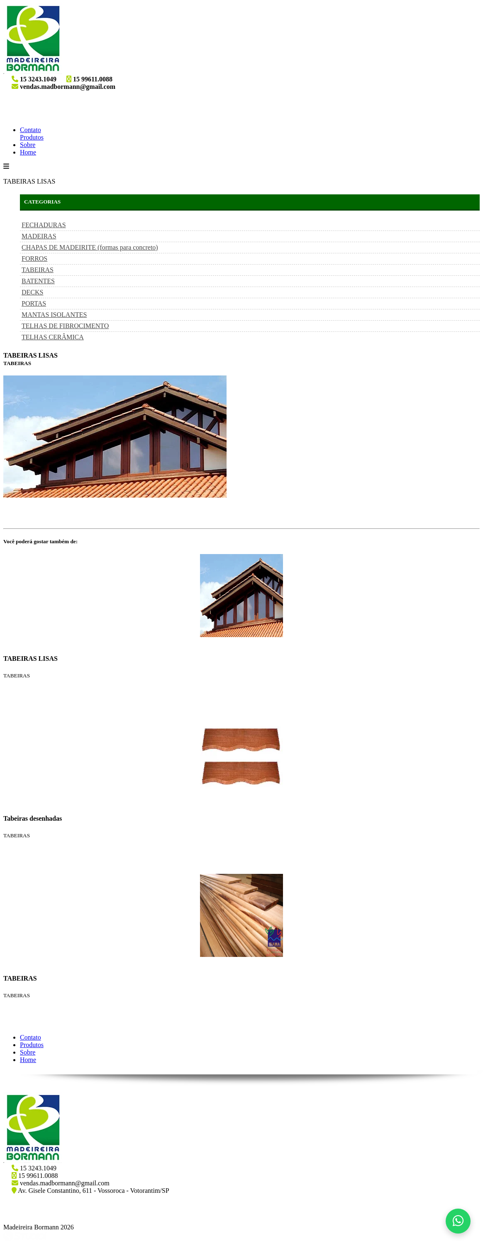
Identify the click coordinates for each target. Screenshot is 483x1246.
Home (28, 152)
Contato (30, 129)
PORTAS (34, 303)
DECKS (32, 292)
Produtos (32, 137)
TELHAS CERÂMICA (53, 337)
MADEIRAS (39, 236)
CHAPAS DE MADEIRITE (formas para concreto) (90, 247)
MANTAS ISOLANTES (54, 314)
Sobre (27, 144)
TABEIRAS (38, 269)
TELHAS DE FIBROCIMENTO (65, 325)
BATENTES (38, 281)
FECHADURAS (44, 224)
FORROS (34, 258)
